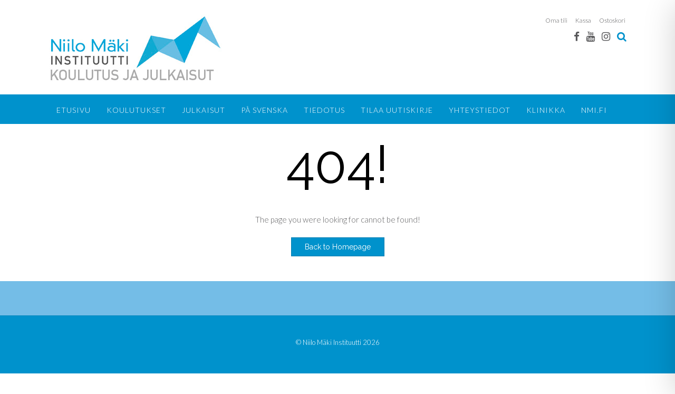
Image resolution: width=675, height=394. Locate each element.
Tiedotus (324, 109)
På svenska (264, 109)
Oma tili (556, 20)
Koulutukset (136, 109)
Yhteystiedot (479, 109)
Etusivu (73, 109)
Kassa (583, 20)
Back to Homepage (338, 247)
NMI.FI (594, 109)
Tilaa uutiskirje (397, 109)
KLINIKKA (545, 109)
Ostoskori (612, 20)
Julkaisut (203, 109)
